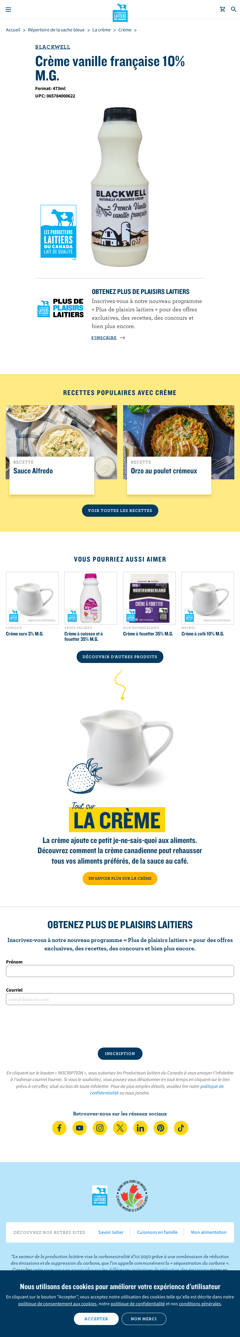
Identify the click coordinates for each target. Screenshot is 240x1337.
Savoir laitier (111, 1232)
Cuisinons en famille (157, 1232)
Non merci (144, 1318)
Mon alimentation (209, 1232)
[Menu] (8, 10)
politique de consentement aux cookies (57, 1303)
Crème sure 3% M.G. (25, 633)
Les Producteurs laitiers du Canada (120, 12)
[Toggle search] (234, 10)
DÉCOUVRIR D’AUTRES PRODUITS (120, 656)
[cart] (223, 10)
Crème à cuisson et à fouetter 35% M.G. (83, 636)
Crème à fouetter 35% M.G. (148, 633)
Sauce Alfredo (33, 470)
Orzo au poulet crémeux (164, 470)
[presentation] (120, 1026)
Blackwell (52, 47)
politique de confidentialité (138, 1303)
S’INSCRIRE (108, 337)
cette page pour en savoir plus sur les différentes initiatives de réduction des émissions (121, 1269)
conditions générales (200, 1303)
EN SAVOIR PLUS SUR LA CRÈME (120, 878)
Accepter (96, 1318)
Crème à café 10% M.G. (203, 633)
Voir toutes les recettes (120, 510)
